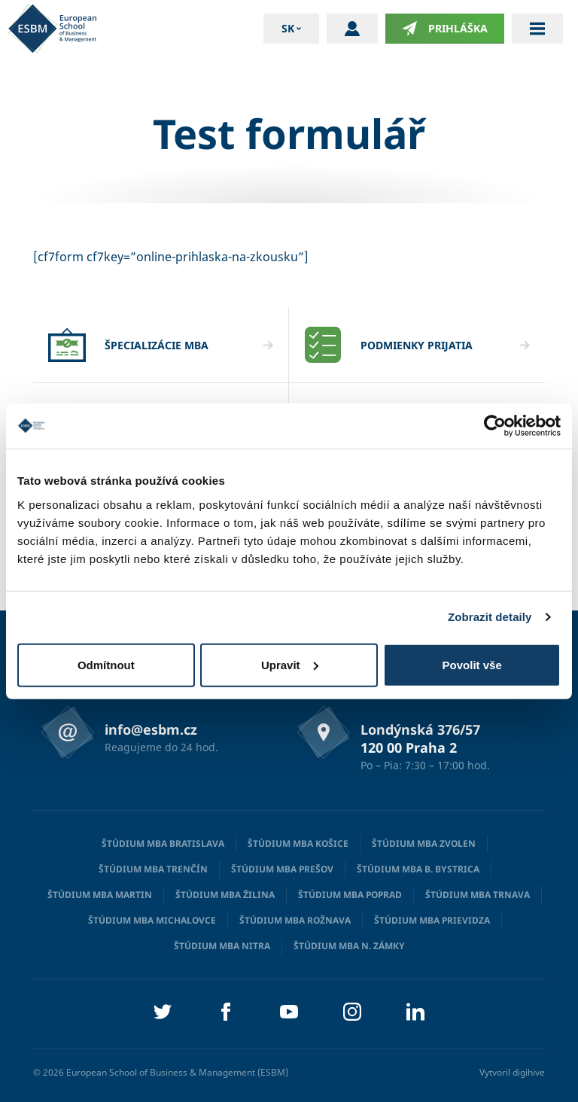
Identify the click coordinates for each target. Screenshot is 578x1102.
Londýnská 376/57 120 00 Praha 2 (420, 738)
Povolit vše (472, 664)
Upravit (289, 664)
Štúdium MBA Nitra (222, 945)
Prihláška (445, 28)
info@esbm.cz (151, 729)
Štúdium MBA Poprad (350, 894)
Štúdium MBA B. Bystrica (418, 869)
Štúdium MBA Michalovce (152, 920)
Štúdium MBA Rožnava (295, 920)
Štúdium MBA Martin (99, 894)
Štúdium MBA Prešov (282, 869)
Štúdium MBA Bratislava (163, 843)
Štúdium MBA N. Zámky (349, 945)
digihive (529, 1072)
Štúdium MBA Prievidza (432, 920)
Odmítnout (106, 664)
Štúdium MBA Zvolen (424, 843)
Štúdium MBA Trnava (477, 894)
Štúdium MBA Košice (298, 843)
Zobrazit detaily (490, 616)
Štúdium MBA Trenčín (153, 869)
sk (287, 28)
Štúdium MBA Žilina (225, 894)
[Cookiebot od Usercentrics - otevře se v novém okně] (495, 426)
